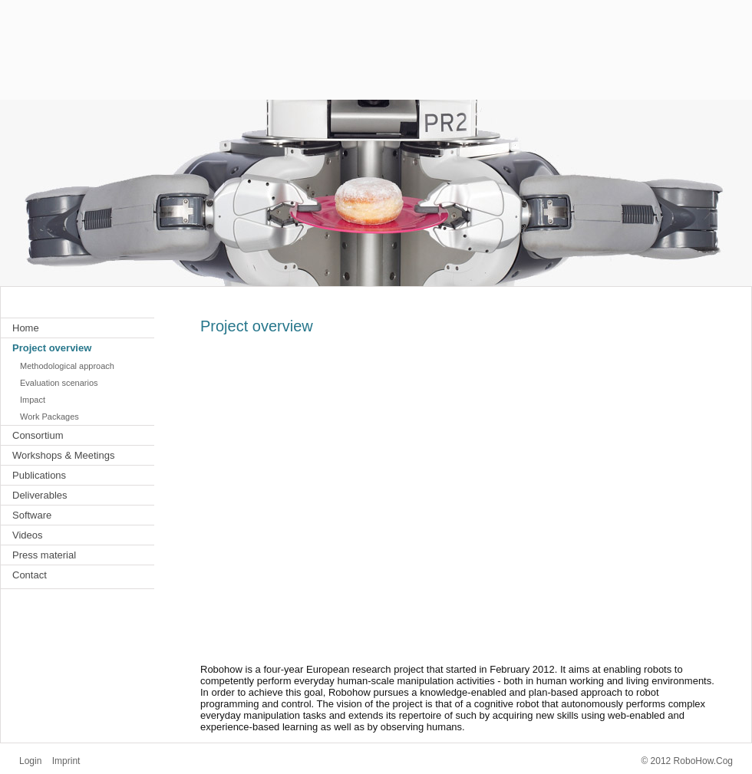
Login (30, 761)
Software (31, 515)
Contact (29, 575)
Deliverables (40, 495)
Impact (32, 399)
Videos (27, 535)
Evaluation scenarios (59, 382)
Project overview (51, 348)
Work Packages (49, 416)
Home (25, 328)
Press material (44, 555)
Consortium (37, 435)
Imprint (66, 761)
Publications (39, 475)
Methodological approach (67, 366)
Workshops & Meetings (63, 455)
